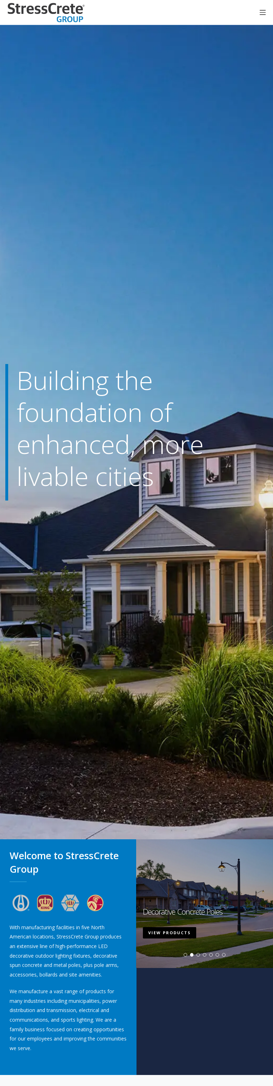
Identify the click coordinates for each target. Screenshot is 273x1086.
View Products (169, 937)
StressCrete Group (46, 12)
